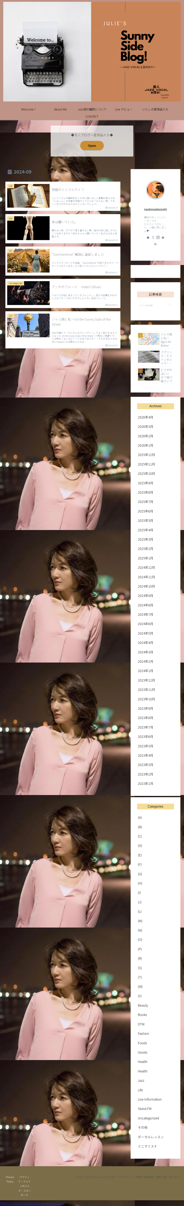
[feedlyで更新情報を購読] (162, 237)
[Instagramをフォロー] (158, 237)
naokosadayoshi (155, 209)
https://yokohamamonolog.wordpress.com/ (32, 1203)
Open (92, 145)
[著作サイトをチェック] (148, 237)
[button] (170, 305)
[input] (155, 305)
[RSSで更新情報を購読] (155, 244)
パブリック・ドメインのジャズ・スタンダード (24, 1186)
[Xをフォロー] (153, 237)
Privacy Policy (10, 1179)
